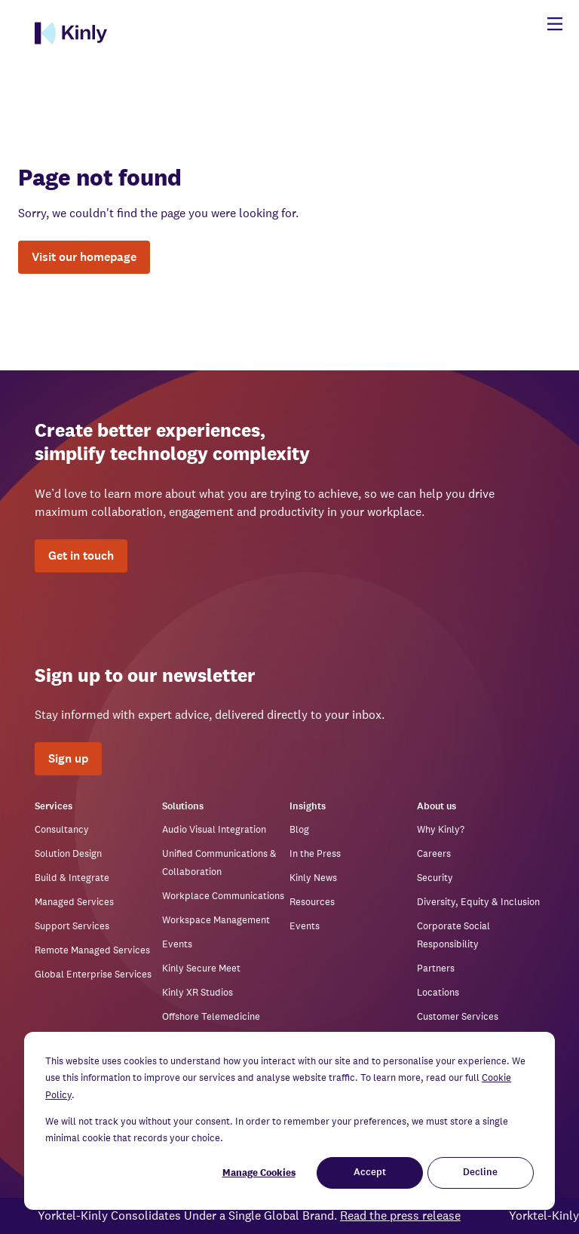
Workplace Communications (223, 895)
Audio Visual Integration (214, 829)
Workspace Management (216, 919)
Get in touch (81, 555)
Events (177, 944)
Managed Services (74, 901)
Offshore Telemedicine (211, 1016)
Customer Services (457, 1016)
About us (436, 806)
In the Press (315, 853)
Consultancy (62, 829)
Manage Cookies (259, 1172)
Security (435, 877)
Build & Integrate (72, 877)
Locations (438, 992)
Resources (312, 901)
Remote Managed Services (92, 950)
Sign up (68, 758)
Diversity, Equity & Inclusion (478, 901)
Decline (480, 1172)
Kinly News (313, 877)
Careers (434, 853)
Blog (299, 829)
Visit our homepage (84, 257)
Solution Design (68, 853)
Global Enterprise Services (93, 974)
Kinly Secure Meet (201, 968)
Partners (436, 968)
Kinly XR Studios (197, 992)
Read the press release (406, 1215)
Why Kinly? (440, 829)
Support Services (72, 925)
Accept (370, 1172)
